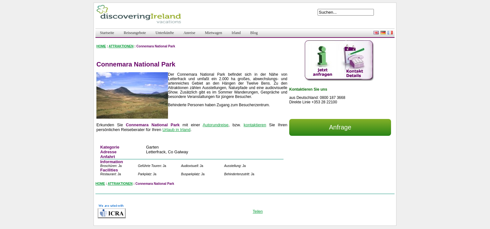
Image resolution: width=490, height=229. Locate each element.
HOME (101, 46)
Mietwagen (213, 33)
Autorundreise (215, 124)
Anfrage (340, 127)
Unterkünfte (165, 33)
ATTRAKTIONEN (121, 46)
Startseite (107, 33)
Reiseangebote (135, 33)
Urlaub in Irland (176, 129)
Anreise (189, 33)
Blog (254, 33)
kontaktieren (255, 124)
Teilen (257, 211)
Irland (236, 33)
